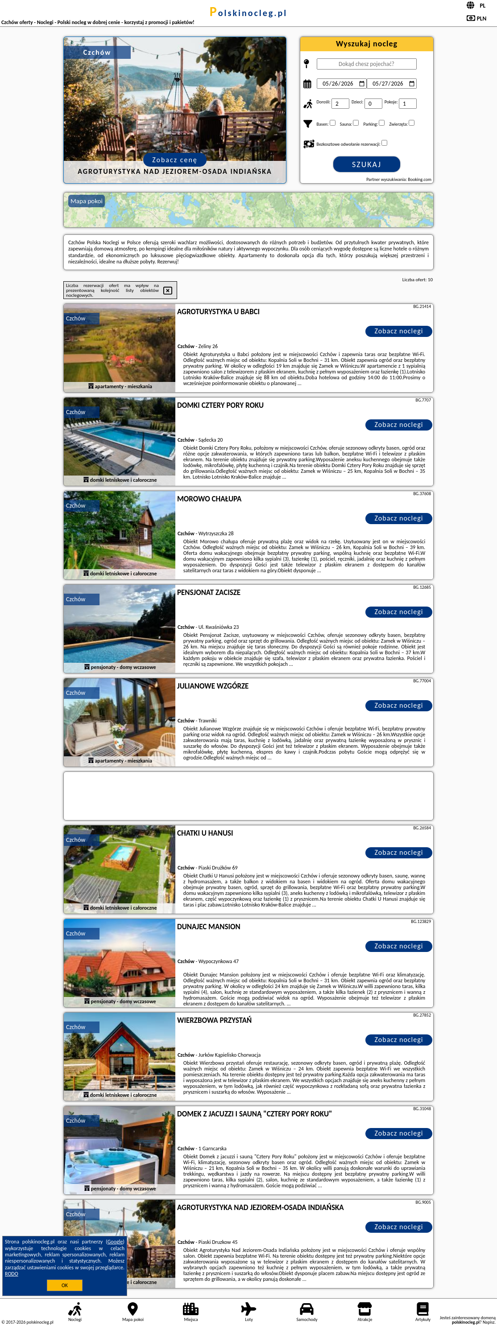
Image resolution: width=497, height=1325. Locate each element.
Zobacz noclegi (399, 331)
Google (115, 1242)
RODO (11, 1274)
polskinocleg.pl (248, 13)
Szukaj (366, 164)
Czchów (75, 318)
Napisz (489, 1322)
